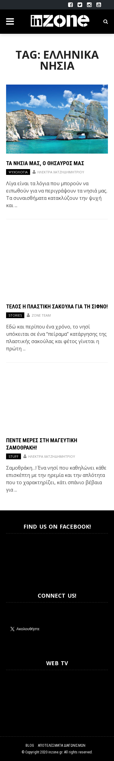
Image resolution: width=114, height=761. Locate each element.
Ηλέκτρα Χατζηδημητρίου (60, 172)
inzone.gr (55, 752)
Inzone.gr (20, 557)
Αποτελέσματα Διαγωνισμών (61, 745)
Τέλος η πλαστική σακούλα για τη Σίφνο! (57, 306)
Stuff (14, 456)
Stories (15, 315)
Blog (30, 745)
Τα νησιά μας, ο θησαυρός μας (45, 163)
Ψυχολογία (18, 172)
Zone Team (41, 315)
